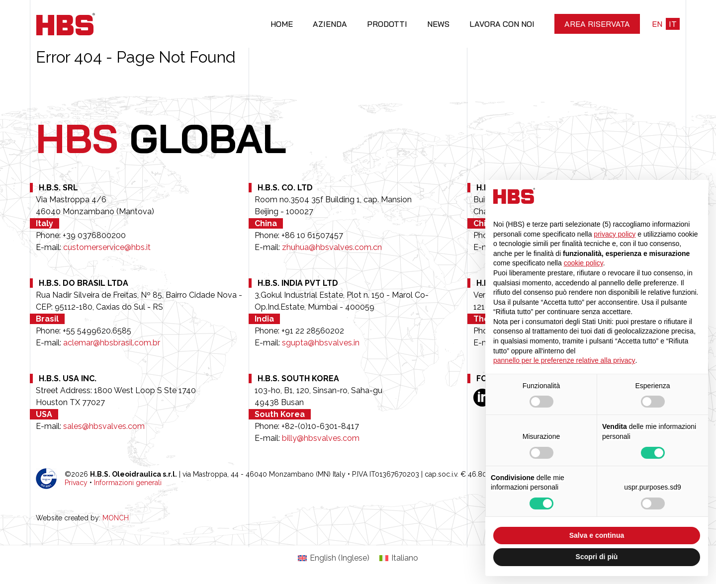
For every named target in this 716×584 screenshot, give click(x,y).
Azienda (330, 24)
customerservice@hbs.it (107, 247)
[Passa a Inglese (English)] (333, 558)
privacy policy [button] (614, 234)
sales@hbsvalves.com (104, 426)
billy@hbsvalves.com (320, 438)
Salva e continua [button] (596, 535)
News (438, 24)
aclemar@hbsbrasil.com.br (111, 342)
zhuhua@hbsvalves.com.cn (332, 247)
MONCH (115, 518)
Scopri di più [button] (597, 557)
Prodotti (387, 24)
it (673, 24)
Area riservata (597, 24)
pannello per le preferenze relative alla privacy (564, 360)
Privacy (76, 483)
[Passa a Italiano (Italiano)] (398, 558)
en (657, 24)
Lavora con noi (502, 24)
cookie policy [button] (583, 263)
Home (281, 24)
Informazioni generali (128, 483)
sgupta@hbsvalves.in (320, 342)
